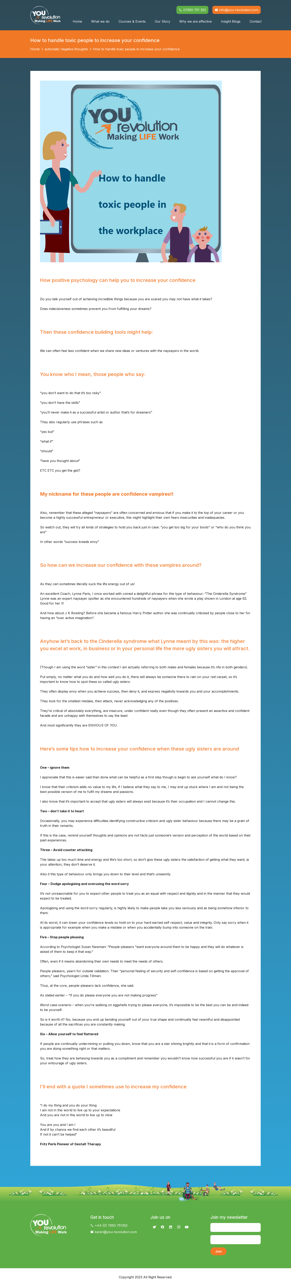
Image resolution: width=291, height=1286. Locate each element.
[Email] (235, 1239)
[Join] (218, 1251)
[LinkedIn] (171, 1227)
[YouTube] (187, 1227)
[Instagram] (179, 1227)
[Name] (235, 1227)
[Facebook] (162, 1227)
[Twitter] (154, 1227)
